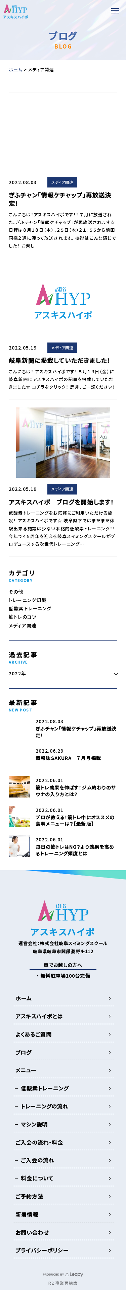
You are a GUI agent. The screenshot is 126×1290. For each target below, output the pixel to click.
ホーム (15, 69)
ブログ (23, 1052)
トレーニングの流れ (45, 1106)
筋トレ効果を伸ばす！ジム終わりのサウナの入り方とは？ (76, 791)
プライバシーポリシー (42, 1250)
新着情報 (26, 1214)
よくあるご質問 (33, 1034)
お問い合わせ (32, 1232)
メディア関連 (62, 182)
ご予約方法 (29, 1196)
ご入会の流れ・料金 (39, 1142)
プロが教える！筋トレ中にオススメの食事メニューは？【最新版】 (75, 820)
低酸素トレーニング (30, 608)
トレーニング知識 (27, 600)
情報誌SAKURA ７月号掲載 (68, 758)
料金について (37, 1178)
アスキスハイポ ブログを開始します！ (61, 502)
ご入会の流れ (37, 1160)
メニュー (26, 1070)
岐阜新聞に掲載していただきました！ (59, 360)
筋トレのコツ (23, 616)
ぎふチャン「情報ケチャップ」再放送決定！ (60, 199)
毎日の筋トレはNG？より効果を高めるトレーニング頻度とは (75, 850)
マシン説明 (34, 1124)
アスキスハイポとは (39, 1016)
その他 (16, 591)
